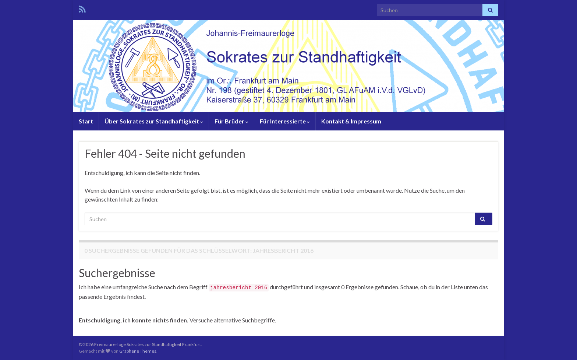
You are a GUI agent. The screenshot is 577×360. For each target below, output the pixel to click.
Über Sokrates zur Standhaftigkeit (154, 121)
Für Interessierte (285, 121)
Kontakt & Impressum (351, 121)
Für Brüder (231, 121)
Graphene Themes (137, 351)
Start (86, 121)
